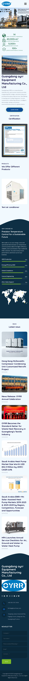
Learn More (14, 109)
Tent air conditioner (10, 207)
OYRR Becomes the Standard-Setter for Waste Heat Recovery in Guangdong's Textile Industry (14, 429)
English (26, 675)
